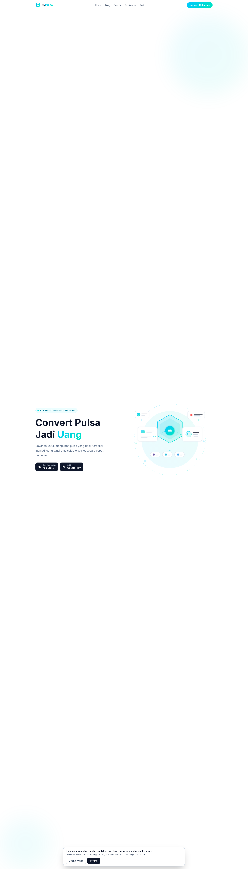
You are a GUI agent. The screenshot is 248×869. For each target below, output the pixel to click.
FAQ (142, 5)
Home (98, 5)
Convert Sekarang (199, 5)
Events (117, 5)
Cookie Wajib (76, 860)
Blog (107, 5)
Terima (94, 860)
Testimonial (130, 5)
